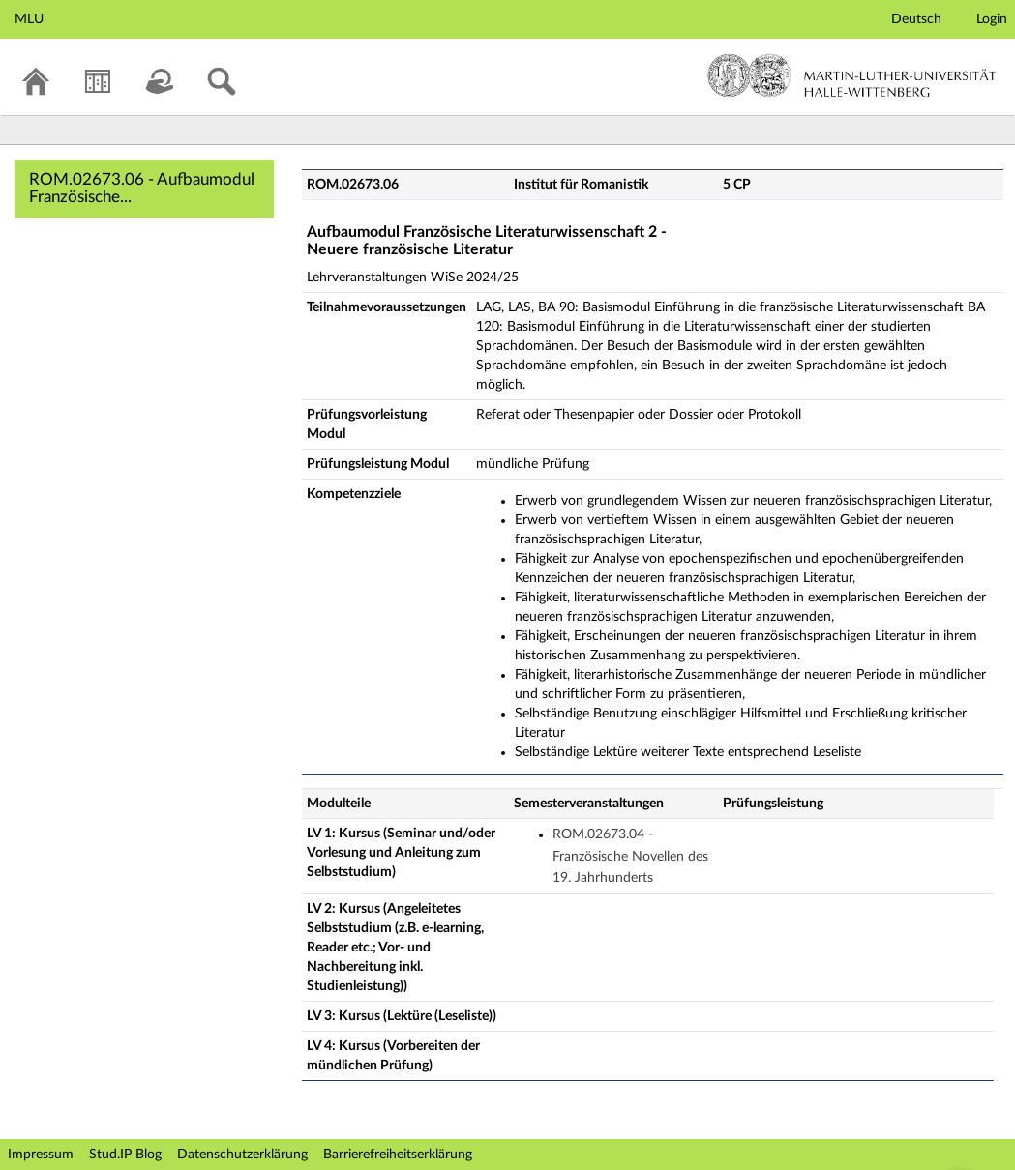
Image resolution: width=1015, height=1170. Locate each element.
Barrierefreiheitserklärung (397, 1154)
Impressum (41, 1154)
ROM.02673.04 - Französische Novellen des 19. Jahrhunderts (630, 856)
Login (991, 19)
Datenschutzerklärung (242, 1154)
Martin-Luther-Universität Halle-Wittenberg (852, 75)
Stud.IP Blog (125, 1154)
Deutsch (916, 19)
